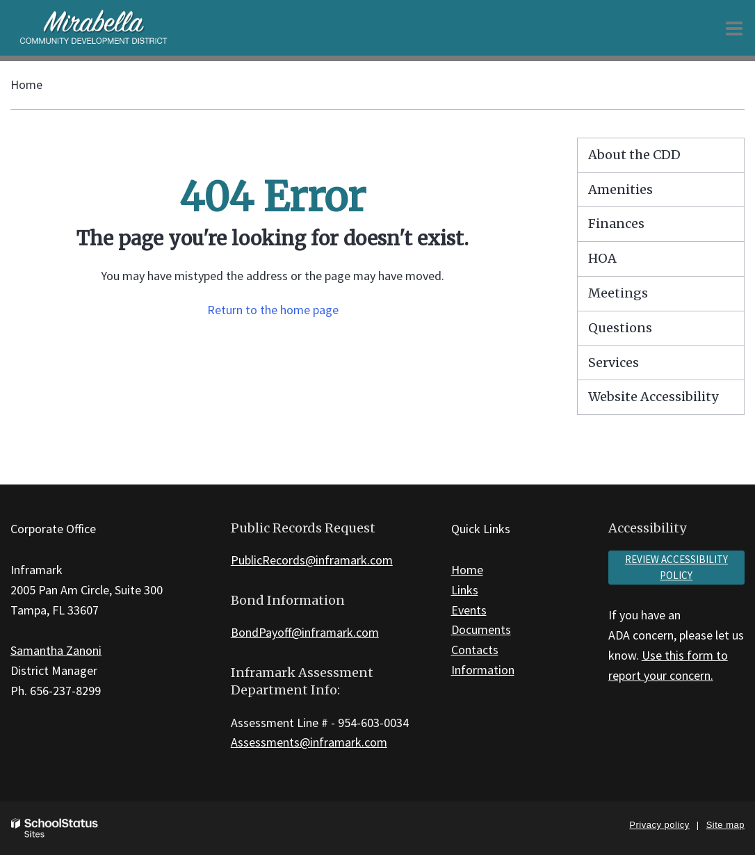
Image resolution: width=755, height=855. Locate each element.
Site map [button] (725, 825)
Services (613, 362)
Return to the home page (273, 310)
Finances (616, 223)
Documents (481, 629)
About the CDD (634, 155)
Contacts (474, 650)
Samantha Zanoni (56, 650)
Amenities (620, 189)
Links (464, 590)
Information (482, 670)
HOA (602, 258)
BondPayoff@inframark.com (305, 632)
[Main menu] (734, 28)
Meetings (618, 293)
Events (469, 610)
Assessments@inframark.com (309, 742)
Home (26, 84)
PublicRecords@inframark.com (312, 560)
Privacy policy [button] (659, 825)
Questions (620, 328)
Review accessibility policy (676, 567)
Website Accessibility (653, 397)
